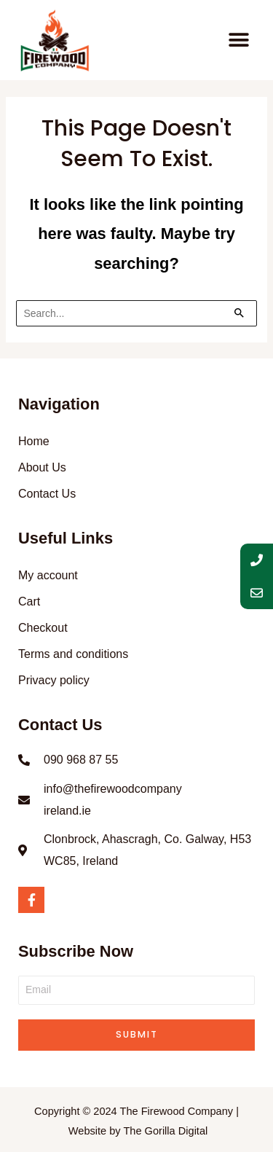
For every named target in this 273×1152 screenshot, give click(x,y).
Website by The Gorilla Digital (138, 1131)
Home (34, 441)
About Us (42, 467)
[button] (238, 40)
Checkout (43, 628)
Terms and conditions (73, 654)
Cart (29, 601)
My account (48, 575)
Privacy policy (54, 680)
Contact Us (47, 493)
